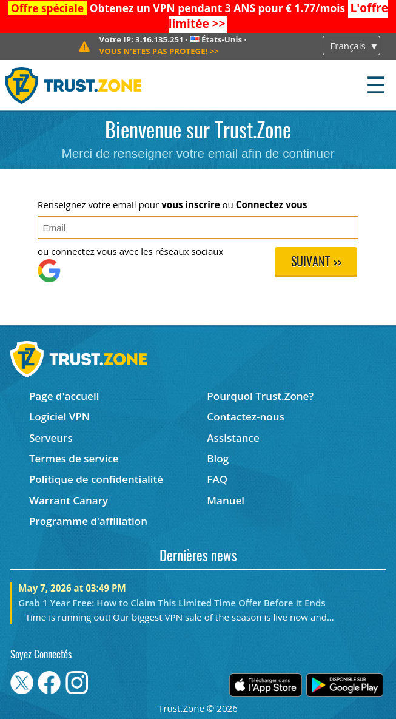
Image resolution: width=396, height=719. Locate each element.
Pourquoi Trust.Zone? (260, 396)
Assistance (233, 438)
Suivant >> (316, 263)
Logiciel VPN (59, 417)
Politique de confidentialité (96, 479)
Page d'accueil (64, 396)
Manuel (225, 500)
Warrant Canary (68, 500)
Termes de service (74, 458)
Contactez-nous (245, 417)
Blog (218, 458)
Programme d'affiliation (88, 521)
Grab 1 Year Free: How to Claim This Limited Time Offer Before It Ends (171, 602)
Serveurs (51, 438)
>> (159, 51)
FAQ (217, 479)
